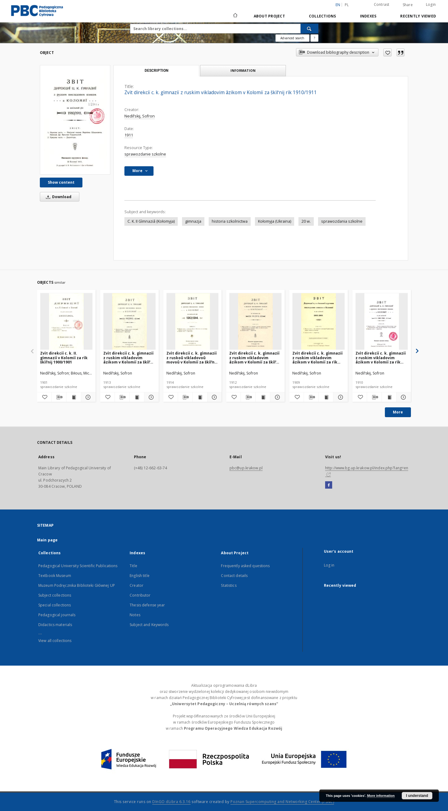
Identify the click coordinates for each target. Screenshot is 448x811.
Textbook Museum (54, 575)
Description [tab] (156, 70)
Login (431, 4)
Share (408, 4)
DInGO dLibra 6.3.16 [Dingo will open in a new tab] (171, 801)
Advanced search (292, 38)
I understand (417, 796)
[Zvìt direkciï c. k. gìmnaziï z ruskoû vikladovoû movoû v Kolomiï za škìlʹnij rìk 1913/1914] (192, 321)
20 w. (306, 221)
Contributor (140, 595)
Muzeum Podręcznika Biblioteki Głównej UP (76, 585)
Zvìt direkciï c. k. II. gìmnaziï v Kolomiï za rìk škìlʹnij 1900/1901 (64, 357)
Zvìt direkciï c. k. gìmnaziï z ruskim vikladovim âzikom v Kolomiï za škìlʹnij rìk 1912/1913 (129, 357)
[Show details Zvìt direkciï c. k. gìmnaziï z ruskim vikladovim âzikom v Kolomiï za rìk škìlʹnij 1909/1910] (403, 397)
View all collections (54, 640)
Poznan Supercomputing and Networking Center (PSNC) (282, 801)
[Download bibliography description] (59, 397)
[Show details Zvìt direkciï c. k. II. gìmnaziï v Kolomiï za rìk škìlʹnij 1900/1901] (87, 397)
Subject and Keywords (149, 624)
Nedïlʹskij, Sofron (139, 116)
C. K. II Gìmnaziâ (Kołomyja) (151, 221)
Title (133, 565)
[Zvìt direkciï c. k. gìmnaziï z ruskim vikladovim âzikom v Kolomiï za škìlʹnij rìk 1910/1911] (75, 119)
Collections (322, 16)
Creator (136, 585)
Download (57, 196)
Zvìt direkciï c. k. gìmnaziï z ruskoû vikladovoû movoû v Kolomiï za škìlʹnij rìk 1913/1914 (191, 357)
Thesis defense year (147, 605)
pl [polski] (347, 5)
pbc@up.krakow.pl (246, 468)
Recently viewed (418, 16)
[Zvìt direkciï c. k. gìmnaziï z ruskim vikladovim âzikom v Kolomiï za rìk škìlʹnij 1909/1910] (382, 321)
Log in (329, 565)
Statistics (228, 585)
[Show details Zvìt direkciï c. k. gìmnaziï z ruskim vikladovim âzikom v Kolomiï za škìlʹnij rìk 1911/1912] (276, 397)
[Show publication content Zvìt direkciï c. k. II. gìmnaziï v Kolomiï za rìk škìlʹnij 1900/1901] (73, 397)
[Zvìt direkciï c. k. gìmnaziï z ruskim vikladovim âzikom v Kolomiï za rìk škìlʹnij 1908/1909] (318, 321)
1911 (128, 135)
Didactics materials (55, 624)
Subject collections (54, 595)
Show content (61, 182)
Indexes (368, 16)
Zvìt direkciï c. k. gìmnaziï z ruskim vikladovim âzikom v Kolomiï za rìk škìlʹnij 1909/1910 (380, 357)
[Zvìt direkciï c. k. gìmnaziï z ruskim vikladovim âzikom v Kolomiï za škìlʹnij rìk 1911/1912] (255, 321)
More (398, 412)
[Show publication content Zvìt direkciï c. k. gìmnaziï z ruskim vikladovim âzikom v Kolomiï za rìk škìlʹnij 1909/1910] (389, 397)
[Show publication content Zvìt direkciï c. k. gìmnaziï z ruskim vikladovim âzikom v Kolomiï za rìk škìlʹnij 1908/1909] (326, 397)
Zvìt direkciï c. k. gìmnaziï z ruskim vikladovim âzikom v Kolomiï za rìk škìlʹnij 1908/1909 (317, 357)
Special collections (54, 605)
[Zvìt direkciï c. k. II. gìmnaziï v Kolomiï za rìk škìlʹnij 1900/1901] (66, 321)
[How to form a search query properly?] (314, 38)
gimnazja (193, 221)
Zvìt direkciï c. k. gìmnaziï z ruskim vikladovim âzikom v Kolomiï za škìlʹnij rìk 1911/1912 (255, 357)
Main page (47, 540)
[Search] (309, 28)
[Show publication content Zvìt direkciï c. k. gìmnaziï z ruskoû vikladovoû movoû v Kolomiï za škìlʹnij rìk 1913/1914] (200, 397)
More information (381, 796)
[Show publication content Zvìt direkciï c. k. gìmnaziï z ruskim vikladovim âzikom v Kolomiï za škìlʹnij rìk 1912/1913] (137, 397)
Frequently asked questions (245, 565)
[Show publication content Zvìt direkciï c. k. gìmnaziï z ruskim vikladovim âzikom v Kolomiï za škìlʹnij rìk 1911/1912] (263, 397)
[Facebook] (328, 485)
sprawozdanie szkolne (145, 154)
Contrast (381, 4)
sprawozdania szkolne (342, 221)
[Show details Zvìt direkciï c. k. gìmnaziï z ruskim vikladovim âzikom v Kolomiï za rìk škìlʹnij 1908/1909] (339, 397)
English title (140, 575)
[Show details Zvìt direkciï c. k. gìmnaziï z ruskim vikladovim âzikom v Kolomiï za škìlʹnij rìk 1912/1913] (150, 397)
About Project (269, 16)
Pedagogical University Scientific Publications (78, 565)
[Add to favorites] (387, 52)
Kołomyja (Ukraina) (274, 221)
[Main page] (235, 16)
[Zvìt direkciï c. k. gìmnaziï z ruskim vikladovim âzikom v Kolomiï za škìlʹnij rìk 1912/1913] (129, 321)
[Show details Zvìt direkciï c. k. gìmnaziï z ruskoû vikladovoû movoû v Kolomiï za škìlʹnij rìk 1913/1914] (214, 397)
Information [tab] (243, 70)
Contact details (234, 575)
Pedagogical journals (56, 614)
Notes (135, 614)
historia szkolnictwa (230, 221)
